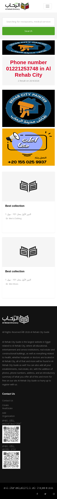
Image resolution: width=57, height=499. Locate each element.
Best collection (14, 205)
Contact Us (7, 400)
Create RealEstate (7, 407)
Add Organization (8, 414)
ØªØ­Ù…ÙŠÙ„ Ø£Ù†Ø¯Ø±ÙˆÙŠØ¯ (9, 422)
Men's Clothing (13, 218)
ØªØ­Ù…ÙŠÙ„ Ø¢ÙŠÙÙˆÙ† (9, 448)
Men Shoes (12, 284)
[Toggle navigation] (47, 6)
